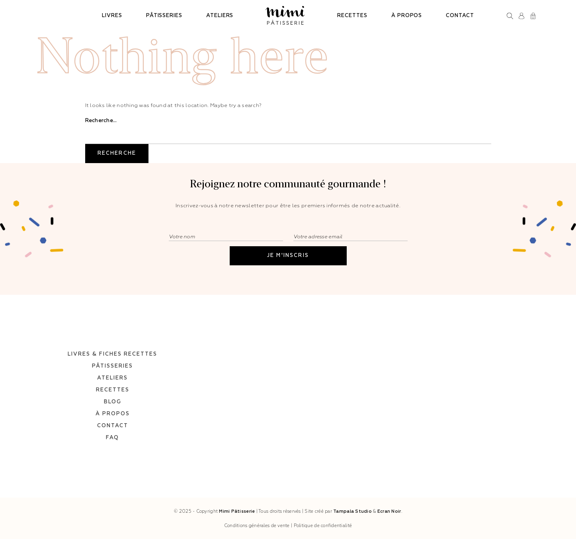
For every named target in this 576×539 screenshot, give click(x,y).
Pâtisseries (164, 15)
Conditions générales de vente (257, 525)
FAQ (112, 426)
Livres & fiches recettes (112, 342)
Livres (112, 15)
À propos (406, 15)
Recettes (352, 15)
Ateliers (219, 15)
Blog (112, 390)
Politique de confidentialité (323, 525)
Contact (460, 15)
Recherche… (101, 120)
